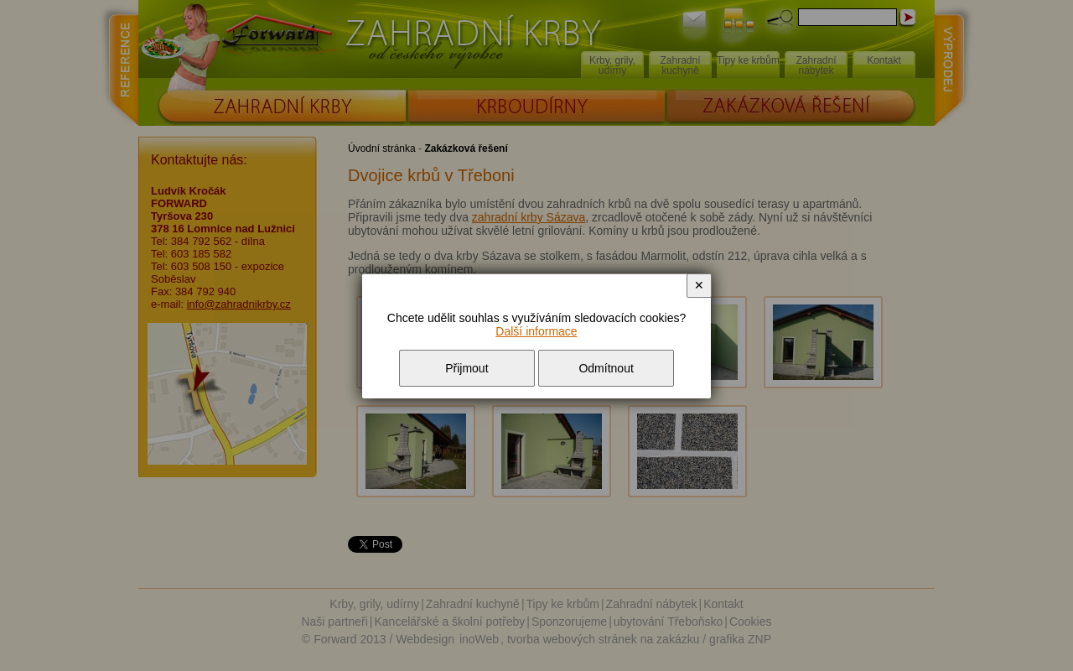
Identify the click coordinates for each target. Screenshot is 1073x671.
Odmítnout (605, 368)
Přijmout (466, 368)
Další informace (536, 331)
